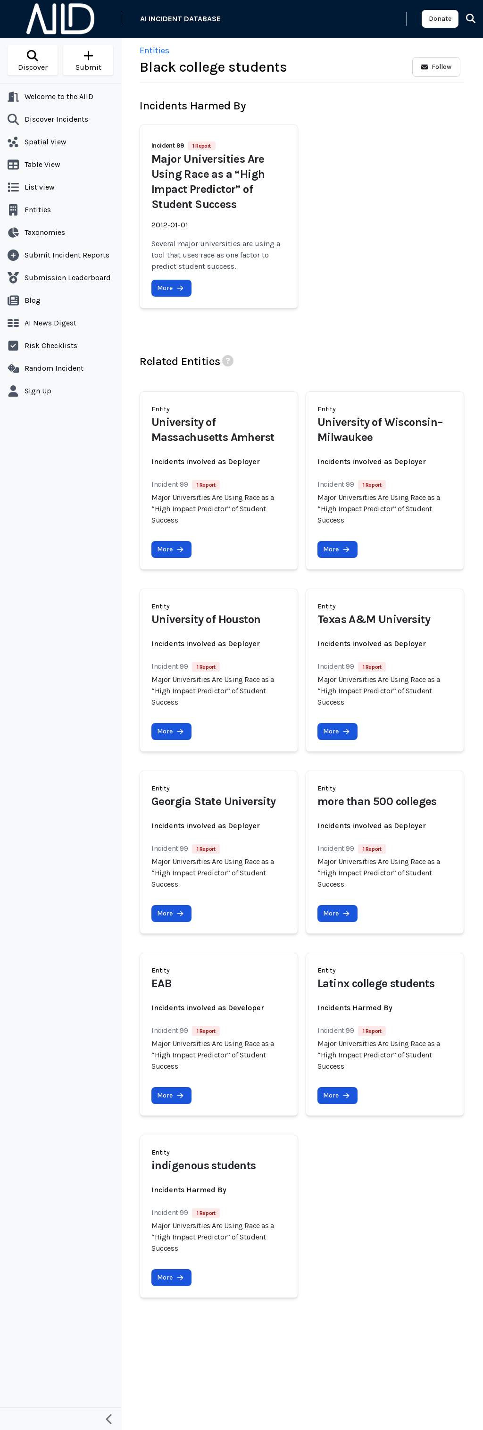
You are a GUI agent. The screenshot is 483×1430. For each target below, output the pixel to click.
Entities (154, 50)
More (170, 288)
